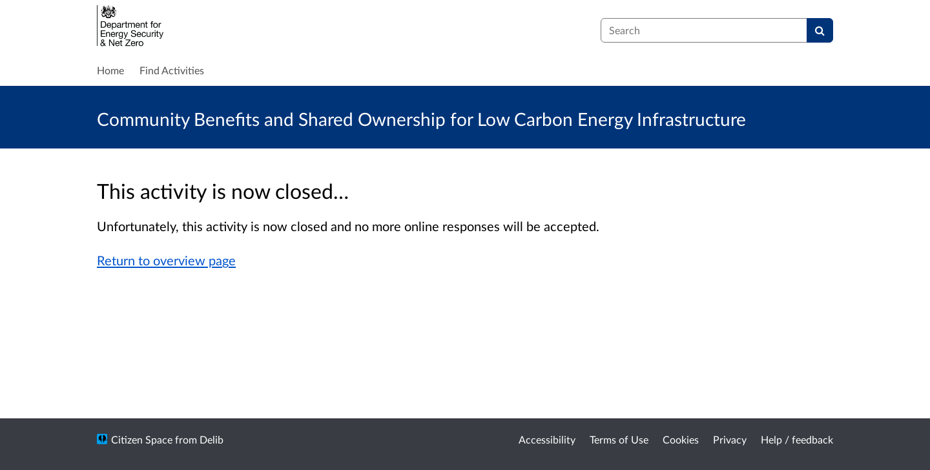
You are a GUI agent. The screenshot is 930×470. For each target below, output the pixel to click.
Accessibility (547, 439)
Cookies (681, 439)
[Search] (820, 30)
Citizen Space (141, 439)
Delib (211, 439)
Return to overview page (166, 260)
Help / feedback (797, 439)
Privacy (730, 439)
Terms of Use (619, 439)
